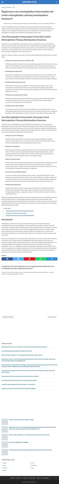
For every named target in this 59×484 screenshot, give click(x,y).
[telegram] (51, 258)
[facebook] (7, 258)
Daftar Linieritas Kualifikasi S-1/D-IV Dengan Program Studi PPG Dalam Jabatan (22, 355)
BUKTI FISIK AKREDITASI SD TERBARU (18, 442)
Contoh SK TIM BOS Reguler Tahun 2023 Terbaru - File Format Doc (18, 384)
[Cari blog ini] (56, 2)
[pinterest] (29, 258)
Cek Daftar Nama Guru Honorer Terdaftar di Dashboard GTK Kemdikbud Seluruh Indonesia (24, 347)
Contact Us (19, 478)
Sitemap (39, 478)
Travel (32, 467)
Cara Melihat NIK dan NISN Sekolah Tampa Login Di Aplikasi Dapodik (19, 380)
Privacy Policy (32, 478)
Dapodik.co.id (29, 2)
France (32, 463)
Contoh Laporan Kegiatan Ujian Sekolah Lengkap (21, 419)
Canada (4, 463)
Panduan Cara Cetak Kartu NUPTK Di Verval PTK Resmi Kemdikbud (19, 388)
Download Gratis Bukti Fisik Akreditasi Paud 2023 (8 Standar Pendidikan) (20, 376)
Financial (4, 467)
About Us (12, 478)
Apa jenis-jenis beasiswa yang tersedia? (16, 213)
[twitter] (18, 258)
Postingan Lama (52, 317)
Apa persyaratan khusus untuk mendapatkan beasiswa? (20, 215)
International (45, 478)
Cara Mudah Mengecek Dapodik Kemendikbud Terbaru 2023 (17, 351)
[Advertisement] (29, 330)
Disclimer (25, 478)
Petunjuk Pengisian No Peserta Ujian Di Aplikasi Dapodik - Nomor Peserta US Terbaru (30, 450)
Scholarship (34, 465)
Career (4, 465)
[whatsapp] (40, 258)
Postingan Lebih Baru (8, 317)
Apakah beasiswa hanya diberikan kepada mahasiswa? (20, 211)
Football (4, 470)
